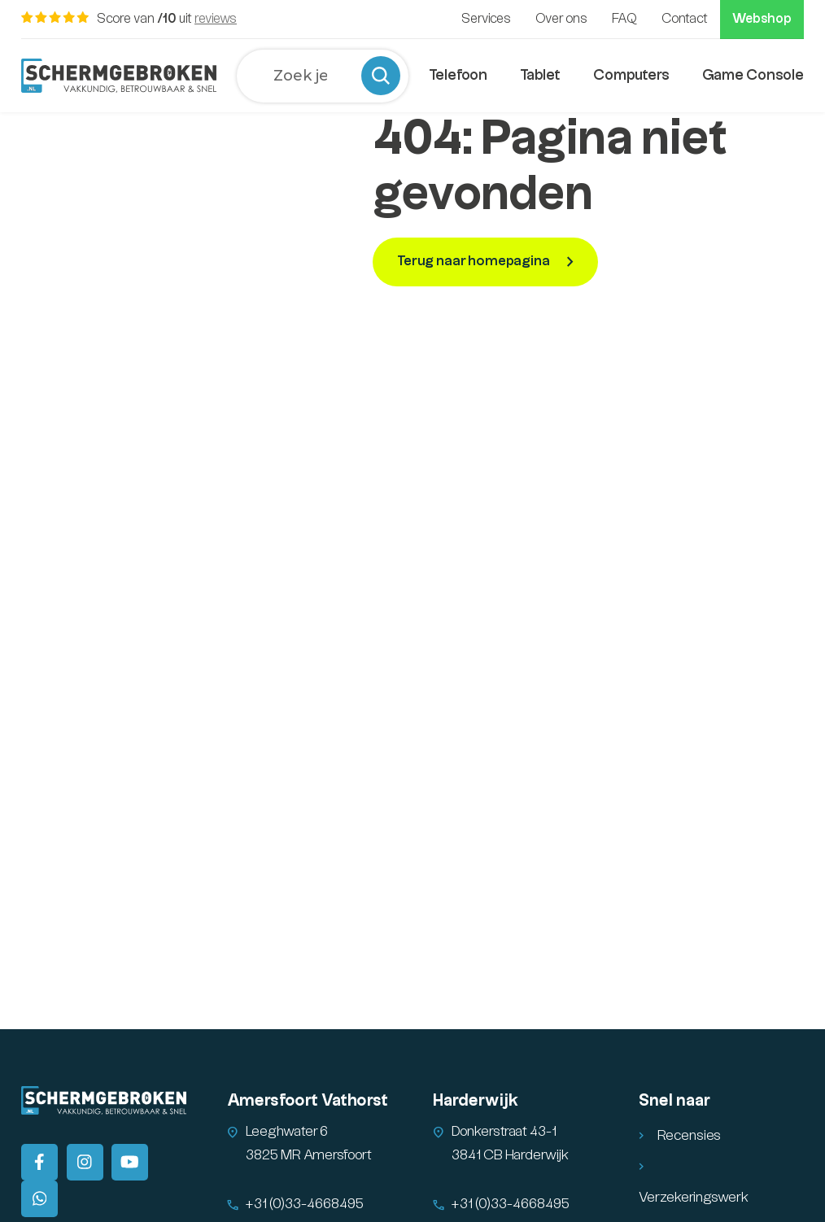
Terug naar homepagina (473, 261)
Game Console (753, 75)
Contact (684, 19)
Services (486, 19)
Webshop (762, 19)
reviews (215, 19)
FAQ (624, 19)
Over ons (561, 19)
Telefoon (458, 75)
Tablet (540, 75)
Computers (631, 75)
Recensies (689, 1135)
